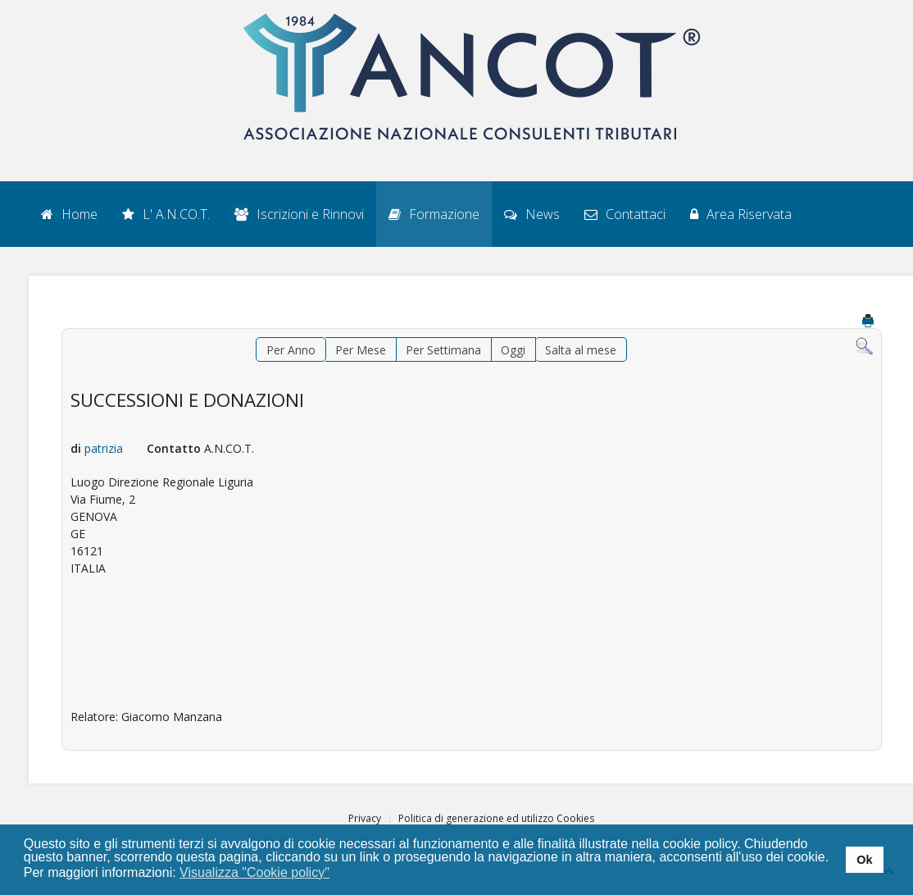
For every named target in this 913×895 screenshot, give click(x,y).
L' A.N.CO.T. (166, 214)
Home (69, 214)
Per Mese (360, 350)
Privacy (364, 818)
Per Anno (291, 350)
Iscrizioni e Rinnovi (299, 214)
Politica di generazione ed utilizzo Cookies (496, 818)
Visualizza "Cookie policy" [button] (254, 872)
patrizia (103, 448)
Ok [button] (864, 859)
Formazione (433, 214)
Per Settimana (443, 350)
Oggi (513, 350)
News (532, 214)
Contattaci (624, 214)
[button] (339, 873)
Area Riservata (741, 214)
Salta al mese (580, 350)
